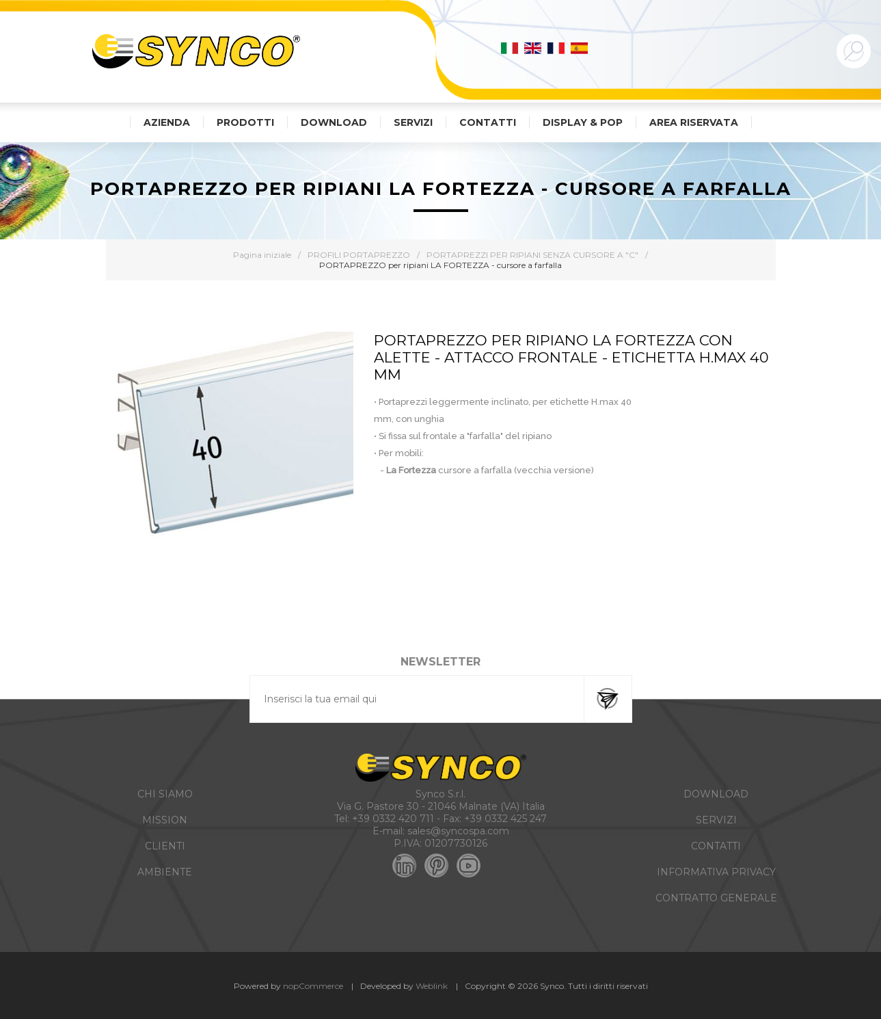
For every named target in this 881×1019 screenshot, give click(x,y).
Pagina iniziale (262, 255)
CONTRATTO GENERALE (716, 898)
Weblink (432, 986)
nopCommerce (313, 986)
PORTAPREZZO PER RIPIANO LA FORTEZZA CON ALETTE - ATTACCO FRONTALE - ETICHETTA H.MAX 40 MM (571, 357)
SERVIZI (716, 820)
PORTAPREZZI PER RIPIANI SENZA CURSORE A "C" (532, 255)
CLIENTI (165, 846)
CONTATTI (716, 846)
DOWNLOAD (715, 794)
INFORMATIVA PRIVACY (716, 872)
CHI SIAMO (165, 794)
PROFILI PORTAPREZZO (359, 255)
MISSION (164, 820)
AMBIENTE (164, 872)
